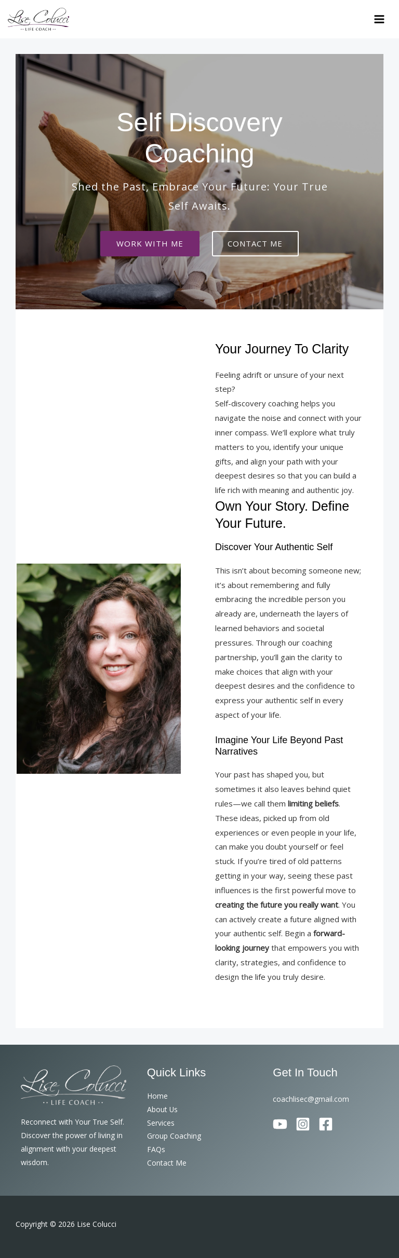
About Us (162, 1109)
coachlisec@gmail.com (311, 1099)
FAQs (156, 1149)
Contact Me (167, 1163)
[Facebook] (325, 1123)
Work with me (149, 244)
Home (157, 1095)
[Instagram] (303, 1123)
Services (161, 1122)
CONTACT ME (256, 244)
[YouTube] (280, 1123)
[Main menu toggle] (379, 19)
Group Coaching (174, 1136)
